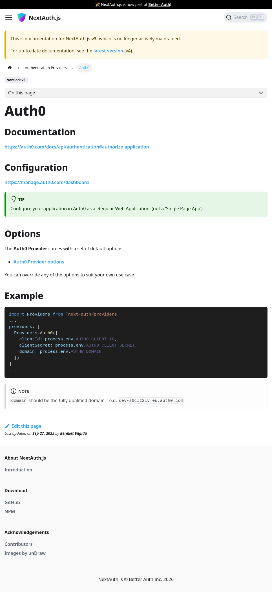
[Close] (268, 4)
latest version (108, 51)
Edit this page (23, 426)
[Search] (245, 17)
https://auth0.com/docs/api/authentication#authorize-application (77, 147)
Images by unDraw (25, 553)
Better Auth (159, 4)
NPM (10, 511)
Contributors (19, 544)
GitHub (12, 502)
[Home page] (10, 67)
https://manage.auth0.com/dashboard (47, 182)
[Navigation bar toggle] (9, 17)
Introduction (18, 470)
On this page (21, 93)
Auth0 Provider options (39, 262)
